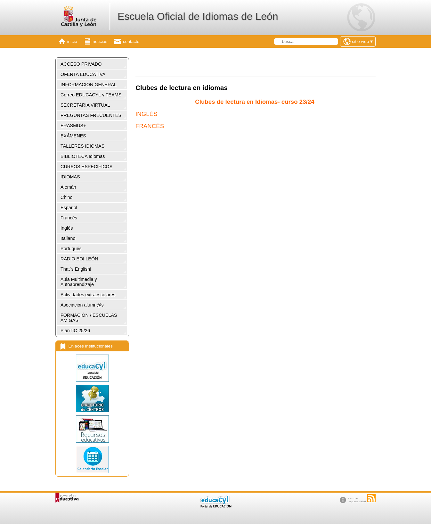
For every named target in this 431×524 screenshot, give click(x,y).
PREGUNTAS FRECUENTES (91, 115)
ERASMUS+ (73, 125)
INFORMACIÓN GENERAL (89, 84)
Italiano (68, 238)
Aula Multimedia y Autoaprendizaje (79, 282)
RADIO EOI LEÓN (79, 258)
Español (69, 207)
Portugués (71, 248)
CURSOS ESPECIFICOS (86, 166)
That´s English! (76, 269)
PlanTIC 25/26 (75, 330)
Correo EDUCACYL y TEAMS (91, 94)
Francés (69, 217)
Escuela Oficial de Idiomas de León (198, 16)
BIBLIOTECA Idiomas (83, 156)
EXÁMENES (73, 135)
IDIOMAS (70, 176)
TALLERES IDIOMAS (82, 146)
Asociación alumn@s (82, 304)
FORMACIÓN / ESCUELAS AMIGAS (89, 318)
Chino (67, 197)
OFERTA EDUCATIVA (83, 74)
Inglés (67, 228)
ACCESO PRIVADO (81, 64)
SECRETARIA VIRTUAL (85, 105)
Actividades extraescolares (88, 294)
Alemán (68, 187)
